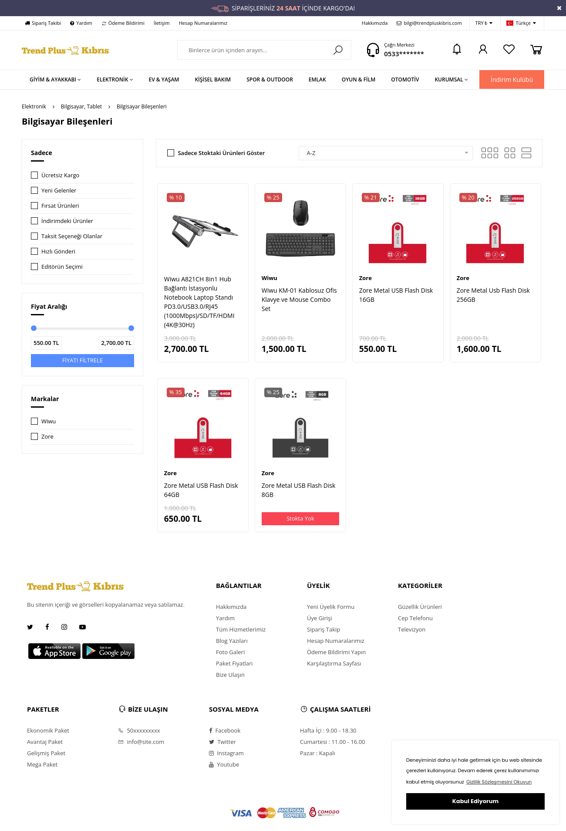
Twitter (222, 741)
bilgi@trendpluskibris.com (429, 23)
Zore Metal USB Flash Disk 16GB (396, 295)
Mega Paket (42, 764)
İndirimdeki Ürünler (67, 221)
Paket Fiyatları (234, 663)
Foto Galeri (230, 652)
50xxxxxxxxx (139, 730)
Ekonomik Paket (48, 730)
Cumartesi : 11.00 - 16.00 (332, 741)
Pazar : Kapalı (317, 753)
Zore (47, 436)
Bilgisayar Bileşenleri (142, 106)
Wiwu (48, 421)
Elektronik (34, 106)
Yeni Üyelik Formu (330, 606)
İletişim (162, 23)
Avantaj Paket (45, 741)
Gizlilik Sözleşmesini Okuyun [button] (499, 781)
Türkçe (521, 23)
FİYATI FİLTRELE (82, 360)
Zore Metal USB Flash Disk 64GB (201, 490)
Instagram (226, 753)
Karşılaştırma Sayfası (334, 663)
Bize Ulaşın (230, 674)
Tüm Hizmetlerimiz (241, 629)
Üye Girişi (319, 618)
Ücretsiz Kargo (60, 175)
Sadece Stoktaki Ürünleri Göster (221, 153)
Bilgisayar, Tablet (81, 106)
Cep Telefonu (415, 618)
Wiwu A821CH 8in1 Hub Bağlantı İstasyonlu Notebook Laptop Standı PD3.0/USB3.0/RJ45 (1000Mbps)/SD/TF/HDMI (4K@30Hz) (199, 302)
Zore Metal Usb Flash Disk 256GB (493, 295)
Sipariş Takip (323, 629)
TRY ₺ (484, 23)
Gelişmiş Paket (46, 753)
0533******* (404, 53)
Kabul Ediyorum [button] (475, 801)
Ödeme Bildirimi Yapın (336, 652)
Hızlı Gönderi (58, 251)
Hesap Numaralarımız (203, 23)
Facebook (224, 730)
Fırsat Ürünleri (60, 205)
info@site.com (141, 741)
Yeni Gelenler (58, 190)
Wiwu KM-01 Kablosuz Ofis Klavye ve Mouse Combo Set (299, 299)
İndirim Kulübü (512, 79)
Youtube (224, 764)
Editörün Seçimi (62, 266)
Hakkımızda (375, 23)
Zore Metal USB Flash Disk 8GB (299, 490)
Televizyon (411, 629)
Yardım (81, 23)
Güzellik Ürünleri (420, 606)
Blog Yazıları (232, 640)
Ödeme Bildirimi (123, 23)
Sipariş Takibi (43, 23)
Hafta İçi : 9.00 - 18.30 (328, 730)
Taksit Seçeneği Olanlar (71, 236)
